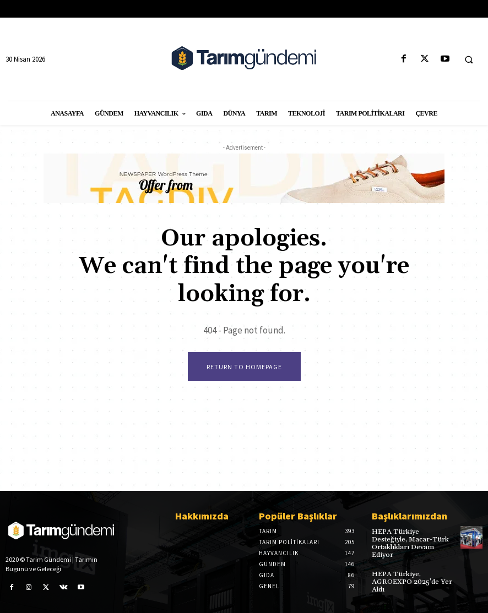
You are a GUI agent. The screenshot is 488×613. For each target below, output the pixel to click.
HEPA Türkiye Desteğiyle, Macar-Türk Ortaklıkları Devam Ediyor (412, 539)
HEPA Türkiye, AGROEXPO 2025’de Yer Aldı (410, 572)
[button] (468, 59)
